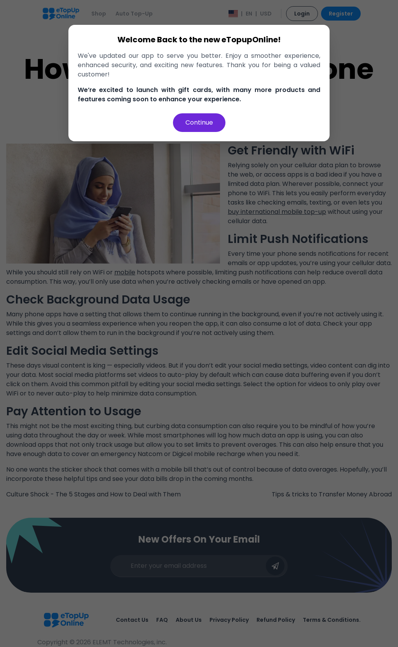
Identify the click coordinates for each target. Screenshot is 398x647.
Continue (199, 122)
